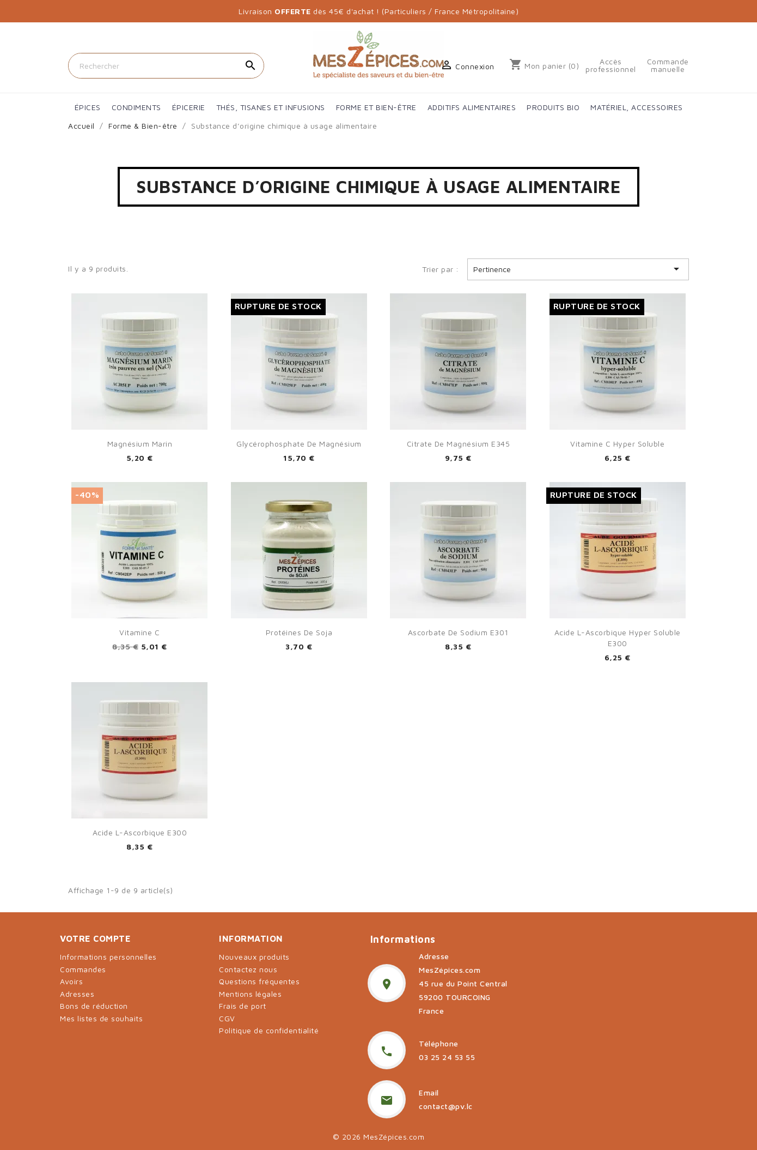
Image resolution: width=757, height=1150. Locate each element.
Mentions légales (250, 993)
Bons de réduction (94, 1005)
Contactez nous (248, 969)
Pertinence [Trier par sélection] (578, 268)
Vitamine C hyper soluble (617, 443)
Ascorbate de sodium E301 (458, 632)
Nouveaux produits (254, 956)
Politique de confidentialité (269, 1030)
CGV (227, 1018)
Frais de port (242, 1005)
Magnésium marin (140, 443)
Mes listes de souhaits (101, 1018)
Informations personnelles (108, 956)
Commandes (83, 969)
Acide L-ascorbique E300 (140, 832)
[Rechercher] (166, 65)
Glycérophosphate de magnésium (299, 443)
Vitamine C (139, 632)
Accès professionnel (610, 65)
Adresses (77, 993)
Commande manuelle (668, 65)
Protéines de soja (299, 632)
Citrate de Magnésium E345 (458, 443)
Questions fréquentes (259, 981)
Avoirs (71, 981)
